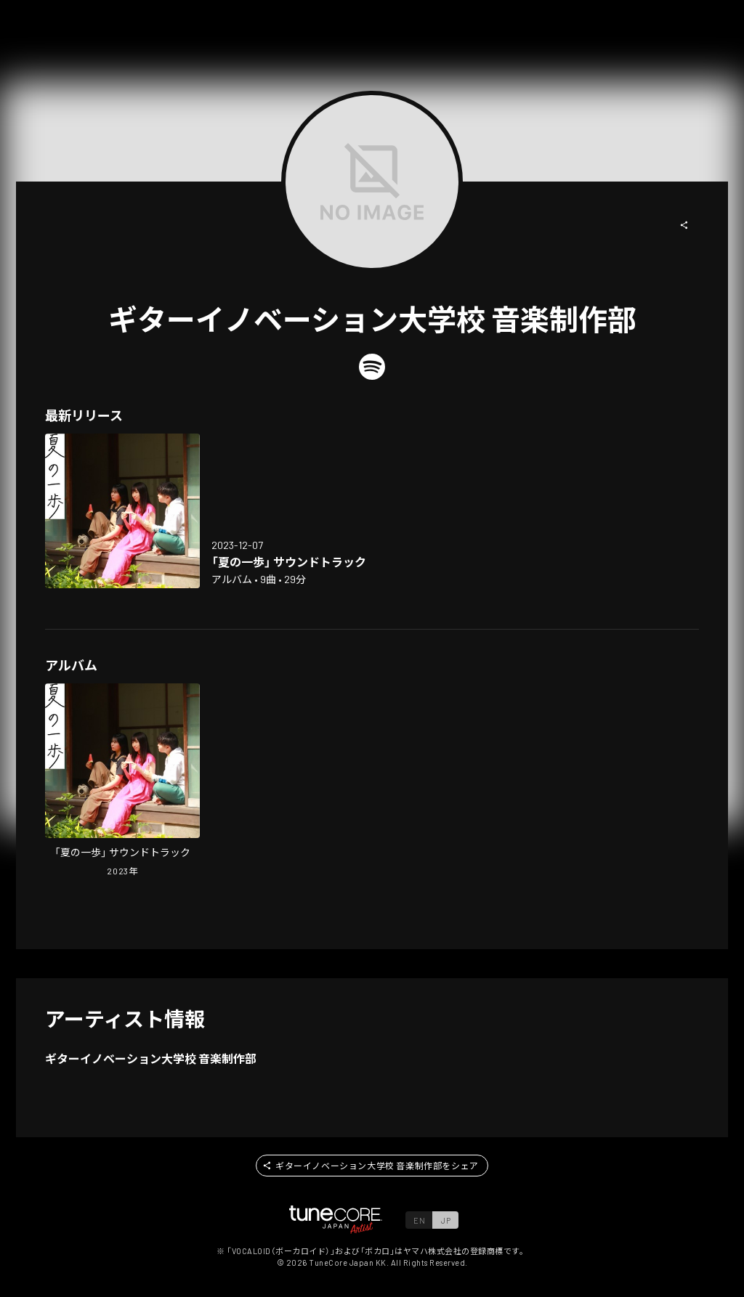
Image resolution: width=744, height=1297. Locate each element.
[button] (684, 225)
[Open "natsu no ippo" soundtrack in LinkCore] (122, 511)
